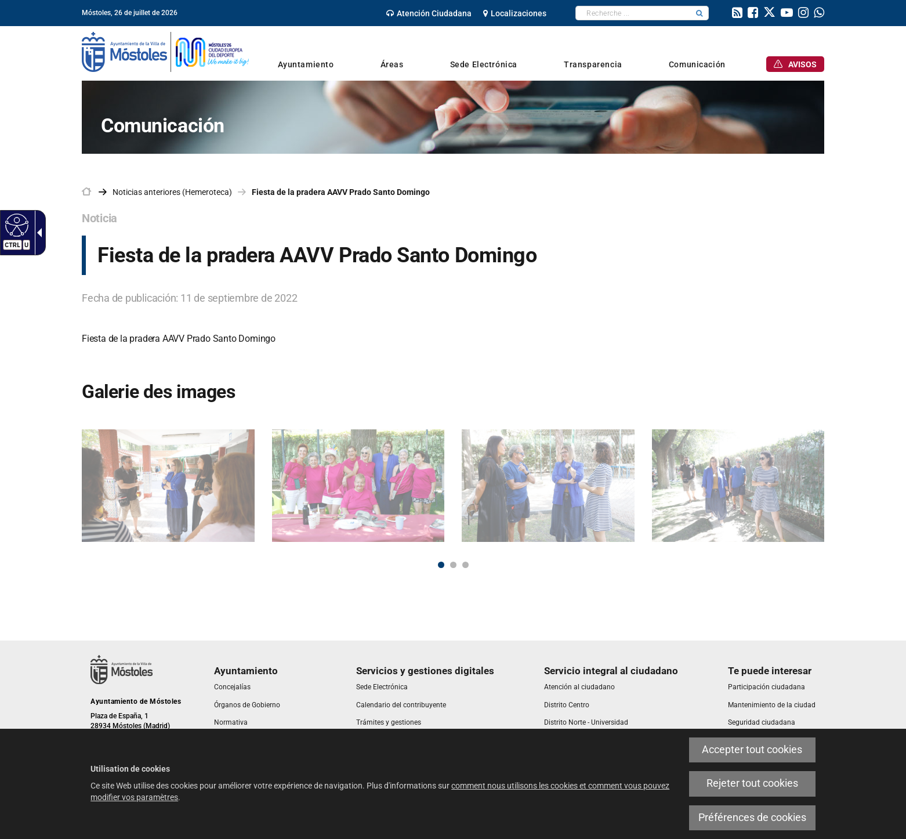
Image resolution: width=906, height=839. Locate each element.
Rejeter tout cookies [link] (752, 783)
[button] (699, 13)
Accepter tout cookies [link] (752, 749)
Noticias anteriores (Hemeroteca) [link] (172, 192)
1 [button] (441, 565)
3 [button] (465, 565)
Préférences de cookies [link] (752, 817)
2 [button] (453, 565)
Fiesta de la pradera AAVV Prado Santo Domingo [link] (341, 192)
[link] (15, 224)
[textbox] (633, 13)
